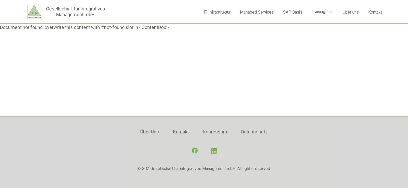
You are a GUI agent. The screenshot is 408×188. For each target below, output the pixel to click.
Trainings (323, 11)
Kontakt (375, 12)
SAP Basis (292, 12)
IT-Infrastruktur (217, 12)
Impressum (215, 131)
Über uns (351, 12)
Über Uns (149, 131)
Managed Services (257, 12)
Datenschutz (254, 131)
